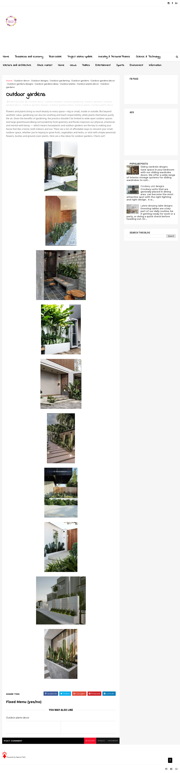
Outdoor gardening (60, 80)
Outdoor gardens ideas (46, 84)
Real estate (55, 57)
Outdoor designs (39, 80)
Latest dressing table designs (156, 205)
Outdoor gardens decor (102, 80)
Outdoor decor (22, 80)
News (73, 65)
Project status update (79, 57)
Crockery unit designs (152, 186)
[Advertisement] (121, 30)
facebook (113, 741)
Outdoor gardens (80, 80)
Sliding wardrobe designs (154, 166)
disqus (101, 741)
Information (155, 65)
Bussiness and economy (29, 57)
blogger (90, 741)
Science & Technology (148, 57)
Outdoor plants (67, 84)
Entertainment (103, 65)
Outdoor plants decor (88, 84)
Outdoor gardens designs (20, 84)
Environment (136, 65)
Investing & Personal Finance (114, 57)
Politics (86, 65)
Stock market (44, 65)
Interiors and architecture (17, 65)
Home (6, 57)
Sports (120, 65)
